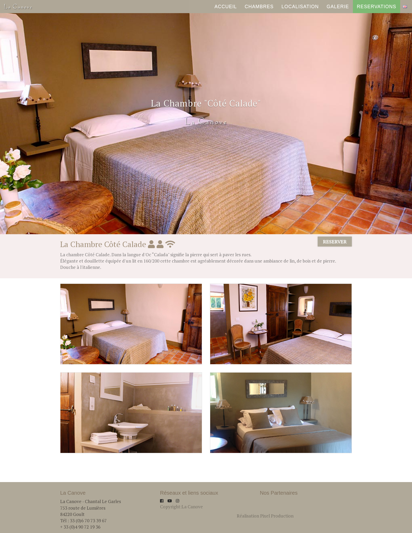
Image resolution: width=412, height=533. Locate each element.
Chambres (259, 9)
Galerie (338, 9)
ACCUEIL (225, 9)
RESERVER (335, 241)
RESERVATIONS (376, 9)
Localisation (300, 9)
